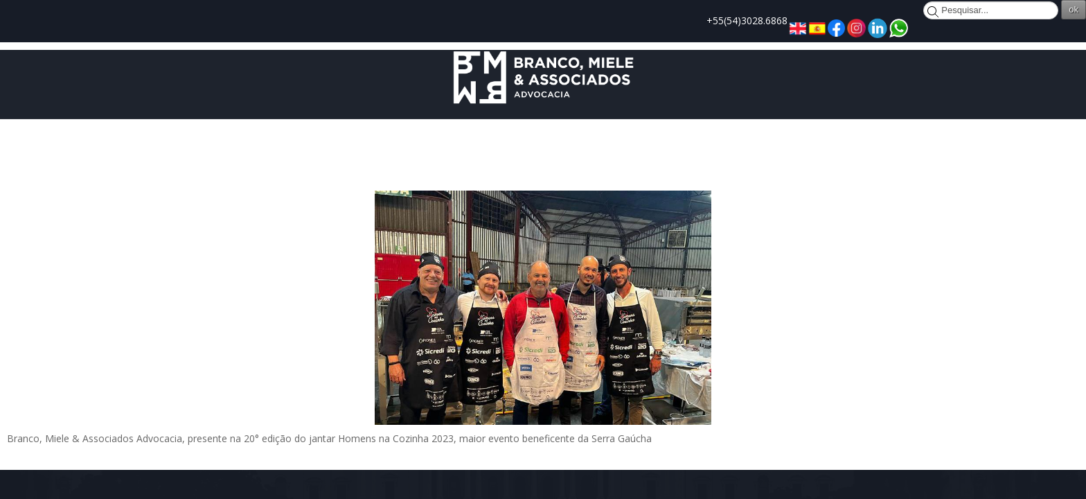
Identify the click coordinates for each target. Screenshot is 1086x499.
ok (925, 9)
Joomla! (163, 469)
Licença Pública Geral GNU (397, 469)
